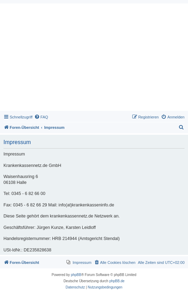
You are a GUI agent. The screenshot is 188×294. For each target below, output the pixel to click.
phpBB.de (117, 281)
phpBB (76, 275)
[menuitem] (41, 117)
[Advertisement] (94, 58)
